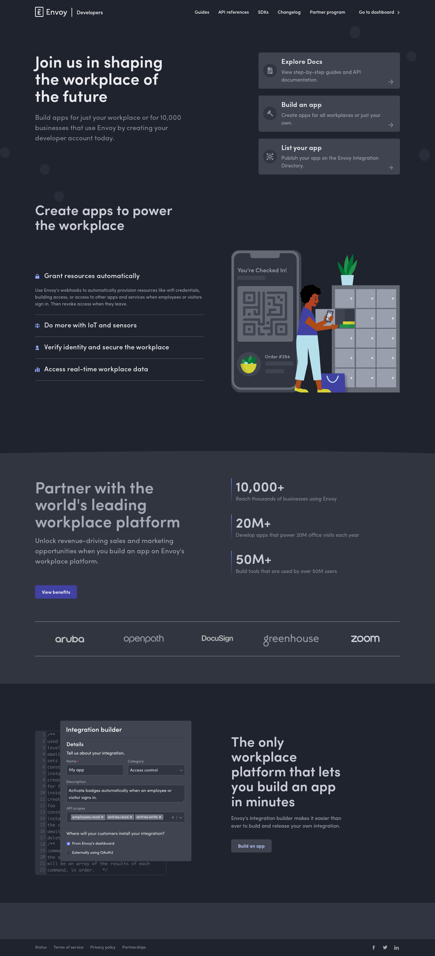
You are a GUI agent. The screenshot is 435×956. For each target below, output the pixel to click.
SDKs (263, 12)
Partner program (327, 12)
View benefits (56, 592)
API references (233, 12)
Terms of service (69, 947)
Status (41, 947)
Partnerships (134, 947)
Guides (202, 12)
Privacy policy (102, 947)
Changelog (289, 12)
